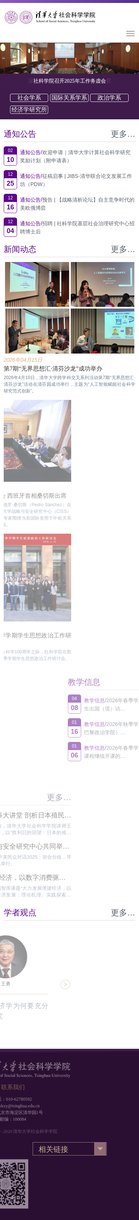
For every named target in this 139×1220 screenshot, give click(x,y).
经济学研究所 (29, 109)
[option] (69, 58)
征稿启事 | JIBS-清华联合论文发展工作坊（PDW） (76, 180)
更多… (123, 134)
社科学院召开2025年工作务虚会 (69, 81)
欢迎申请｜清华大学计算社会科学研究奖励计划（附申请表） (75, 156)
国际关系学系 (69, 98)
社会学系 (29, 98)
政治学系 (109, 98)
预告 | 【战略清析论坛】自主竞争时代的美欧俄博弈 (77, 204)
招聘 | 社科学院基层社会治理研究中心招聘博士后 (77, 228)
